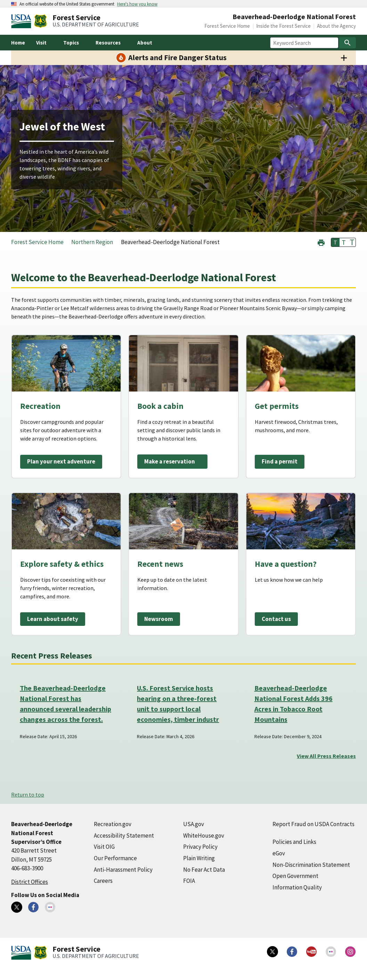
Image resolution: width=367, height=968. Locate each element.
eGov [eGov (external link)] (278, 853)
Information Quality (297, 887)
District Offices (29, 882)
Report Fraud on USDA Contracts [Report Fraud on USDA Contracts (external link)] (313, 824)
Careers (103, 881)
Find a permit (279, 461)
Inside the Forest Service (283, 26)
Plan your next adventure (61, 461)
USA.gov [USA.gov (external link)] (193, 824)
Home (18, 42)
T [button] (335, 242)
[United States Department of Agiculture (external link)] (22, 21)
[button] (321, 242)
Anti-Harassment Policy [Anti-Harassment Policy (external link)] (123, 869)
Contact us (276, 619)
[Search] (347, 42)
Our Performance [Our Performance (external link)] (115, 858)
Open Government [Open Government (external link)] (295, 876)
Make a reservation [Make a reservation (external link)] (169, 461)
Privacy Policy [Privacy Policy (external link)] (200, 846)
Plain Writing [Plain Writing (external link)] (199, 858)
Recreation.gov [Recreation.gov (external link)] (112, 824)
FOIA (189, 881)
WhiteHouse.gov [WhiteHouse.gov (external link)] (203, 835)
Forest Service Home (227, 26)
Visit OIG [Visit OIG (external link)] (104, 846)
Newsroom (158, 619)
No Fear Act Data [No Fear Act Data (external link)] (204, 869)
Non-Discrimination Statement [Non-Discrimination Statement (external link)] (311, 865)
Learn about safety (52, 619)
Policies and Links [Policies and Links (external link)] (294, 842)
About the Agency (336, 26)
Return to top (27, 794)
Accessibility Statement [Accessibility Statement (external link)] (124, 835)
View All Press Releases (326, 755)
